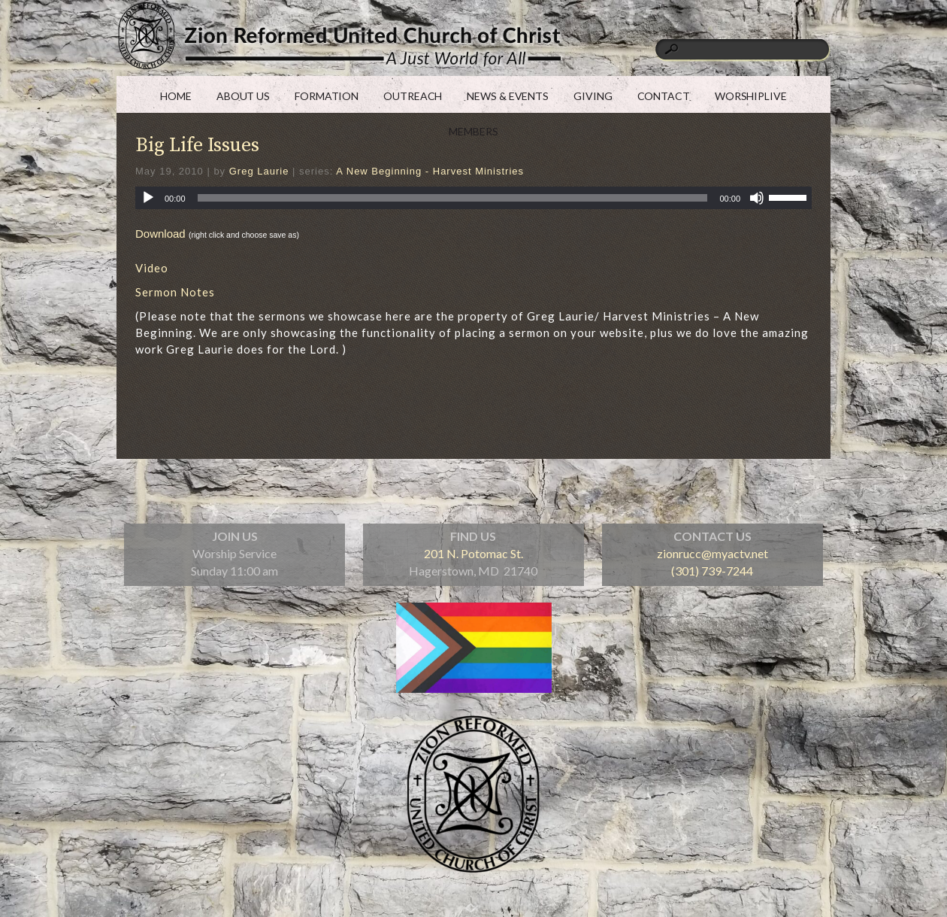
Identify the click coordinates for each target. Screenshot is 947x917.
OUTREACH (412, 96)
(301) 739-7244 (712, 570)
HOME (176, 96)
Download (160, 233)
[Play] (148, 197)
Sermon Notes (175, 292)
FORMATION (327, 96)
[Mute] (756, 197)
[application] (473, 198)
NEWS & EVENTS (508, 96)
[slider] (453, 198)
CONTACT (663, 96)
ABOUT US (243, 96)
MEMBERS (473, 131)
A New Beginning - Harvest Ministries (430, 171)
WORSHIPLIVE (751, 96)
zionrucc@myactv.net (712, 553)
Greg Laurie (259, 171)
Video (151, 268)
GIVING (592, 96)
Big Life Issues (197, 145)
